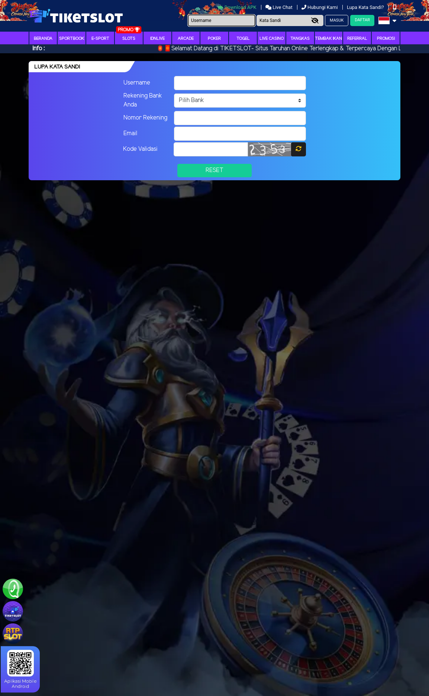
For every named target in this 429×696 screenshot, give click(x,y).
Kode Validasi (140, 149)
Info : (38, 48)
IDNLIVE (157, 38)
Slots (128, 38)
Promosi (386, 38)
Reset (214, 170)
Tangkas (300, 38)
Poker (214, 38)
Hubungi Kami (320, 7)
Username (136, 82)
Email (130, 133)
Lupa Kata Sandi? (366, 7)
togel (243, 38)
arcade (186, 38)
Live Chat (279, 7)
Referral (357, 38)
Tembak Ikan (328, 38)
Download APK (238, 7)
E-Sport (100, 38)
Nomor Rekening (145, 117)
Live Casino (271, 38)
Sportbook (71, 38)
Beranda (43, 38)
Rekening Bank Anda (142, 100)
